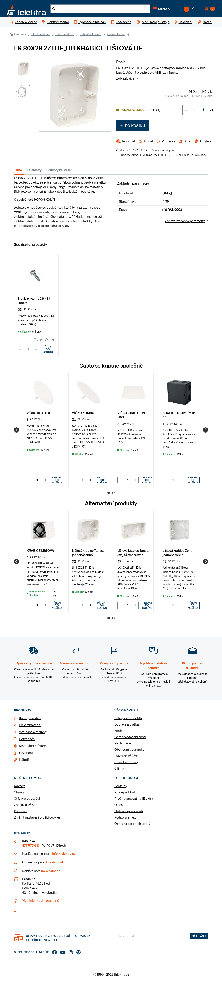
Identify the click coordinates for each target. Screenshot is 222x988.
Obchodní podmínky (129, 752)
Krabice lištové (116, 36)
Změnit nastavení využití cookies (37, 820)
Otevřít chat (54, 864)
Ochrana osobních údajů (132, 826)
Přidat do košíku (47, 351)
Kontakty (120, 788)
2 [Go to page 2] (113, 495)
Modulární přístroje (33, 748)
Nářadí (24, 762)
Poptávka (20, 813)
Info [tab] (19, 172)
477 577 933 (31, 848)
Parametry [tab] (34, 172)
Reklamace (122, 745)
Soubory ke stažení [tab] (59, 172)
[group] (43, 432)
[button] (173, 10)
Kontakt (120, 733)
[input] (37, 482)
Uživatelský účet (126, 758)
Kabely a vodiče (30, 720)
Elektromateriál (40, 36)
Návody (19, 788)
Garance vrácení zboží (130, 739)
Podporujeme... (125, 820)
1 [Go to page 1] (108, 495)
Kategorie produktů (128, 720)
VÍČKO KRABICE (39, 415)
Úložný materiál (65, 36)
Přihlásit (199, 938)
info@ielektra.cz (63, 856)
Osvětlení (26, 755)
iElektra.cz (19, 36)
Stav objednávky (126, 764)
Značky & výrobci (26, 807)
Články (119, 771)
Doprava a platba (126, 727)
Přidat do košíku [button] (57, 482)
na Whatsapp (50, 873)
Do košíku (132, 128)
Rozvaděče (27, 741)
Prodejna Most (124, 794)
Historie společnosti (128, 813)
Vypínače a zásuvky (33, 734)
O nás (118, 807)
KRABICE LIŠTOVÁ (40, 553)
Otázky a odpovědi (27, 801)
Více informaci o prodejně (40, 903)
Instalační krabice (90, 36)
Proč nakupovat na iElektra (133, 801)
